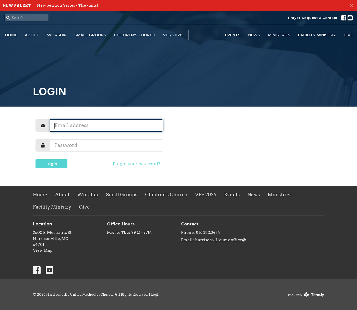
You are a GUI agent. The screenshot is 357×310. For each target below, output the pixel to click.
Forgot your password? (136, 163)
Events (233, 34)
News (254, 34)
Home (11, 34)
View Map (43, 250)
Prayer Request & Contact (312, 18)
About (32, 34)
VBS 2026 (173, 34)
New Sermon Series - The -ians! (67, 5)
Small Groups (90, 34)
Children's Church (134, 34)
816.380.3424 (208, 232)
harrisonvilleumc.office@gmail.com (222, 240)
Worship (57, 34)
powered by (306, 294)
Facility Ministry (317, 34)
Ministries (279, 34)
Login (51, 163)
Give (348, 34)
